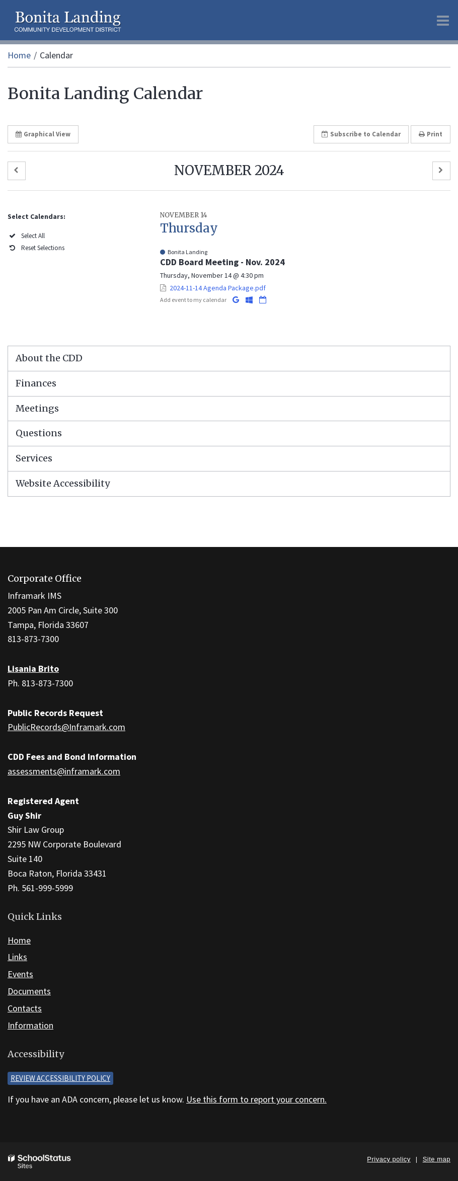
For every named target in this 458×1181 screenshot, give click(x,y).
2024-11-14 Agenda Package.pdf (218, 287)
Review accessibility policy (60, 1078)
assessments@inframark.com (64, 771)
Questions (39, 433)
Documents (29, 991)
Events (20, 974)
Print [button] (430, 134)
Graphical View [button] (43, 134)
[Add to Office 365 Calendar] (250, 299)
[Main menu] (443, 20)
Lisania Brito (33, 668)
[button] (17, 171)
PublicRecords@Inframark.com (66, 727)
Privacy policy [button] (388, 1159)
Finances (36, 383)
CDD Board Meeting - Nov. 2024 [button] (222, 262)
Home (19, 55)
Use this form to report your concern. (256, 1099)
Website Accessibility (63, 483)
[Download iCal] (262, 299)
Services (34, 458)
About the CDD (49, 358)
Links (17, 957)
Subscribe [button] (361, 134)
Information (30, 1025)
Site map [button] (436, 1159)
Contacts (25, 1008)
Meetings (37, 408)
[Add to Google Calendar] (237, 299)
